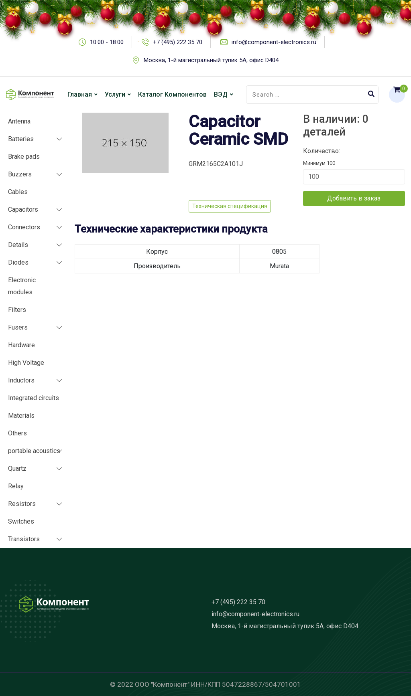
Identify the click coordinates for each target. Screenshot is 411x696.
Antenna (19, 121)
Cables (18, 192)
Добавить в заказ (353, 198)
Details (18, 245)
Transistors (24, 539)
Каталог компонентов (172, 94)
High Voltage (26, 362)
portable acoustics (34, 451)
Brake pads (24, 156)
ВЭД (221, 94)
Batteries (21, 139)
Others (17, 433)
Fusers (18, 327)
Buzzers (20, 174)
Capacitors (23, 209)
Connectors (24, 227)
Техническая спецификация (229, 206)
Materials (21, 415)
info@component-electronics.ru (255, 614)
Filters (17, 310)
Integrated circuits (33, 398)
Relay (16, 486)
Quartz (17, 468)
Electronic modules (22, 286)
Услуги (115, 94)
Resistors (22, 504)
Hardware (21, 345)
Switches (21, 521)
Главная (79, 94)
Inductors (21, 380)
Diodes (18, 262)
